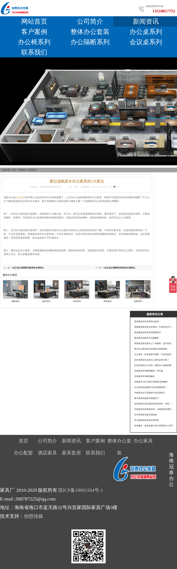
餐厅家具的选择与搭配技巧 (146, 398)
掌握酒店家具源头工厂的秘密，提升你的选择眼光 (154, 343)
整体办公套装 (90, 31)
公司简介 (90, 21)
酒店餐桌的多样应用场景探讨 (147, 332)
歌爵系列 (138, 301)
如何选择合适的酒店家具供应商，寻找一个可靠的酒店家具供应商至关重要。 (154, 404)
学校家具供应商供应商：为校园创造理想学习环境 (154, 409)
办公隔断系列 (90, 42)
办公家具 (20, 197)
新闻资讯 (22, 170)
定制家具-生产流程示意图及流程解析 (151, 382)
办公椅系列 (34, 42)
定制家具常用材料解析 (144, 376)
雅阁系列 (15, 301)
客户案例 (34, 31)
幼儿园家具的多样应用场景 (146, 420)
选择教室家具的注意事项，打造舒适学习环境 (154, 327)
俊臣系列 (46, 301)
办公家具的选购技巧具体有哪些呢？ (150, 387)
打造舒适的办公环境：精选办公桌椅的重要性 (154, 365)
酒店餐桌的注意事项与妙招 (146, 321)
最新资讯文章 (155, 314)
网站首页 (34, 21)
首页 (14, 170)
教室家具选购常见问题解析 (146, 338)
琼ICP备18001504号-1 (80, 490)
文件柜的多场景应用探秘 (145, 414)
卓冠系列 (77, 301)
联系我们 (34, 52)
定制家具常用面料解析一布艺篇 (148, 371)
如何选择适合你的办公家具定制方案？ (151, 360)
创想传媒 (33, 516)
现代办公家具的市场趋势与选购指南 (150, 349)
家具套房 (71, 452)
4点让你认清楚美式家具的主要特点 (119, 268)
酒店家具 (47, 452)
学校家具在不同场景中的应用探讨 (149, 393)
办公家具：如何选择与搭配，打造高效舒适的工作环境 (154, 354)
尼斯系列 (107, 301)
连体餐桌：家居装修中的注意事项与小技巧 (153, 425)
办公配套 (23, 452)
